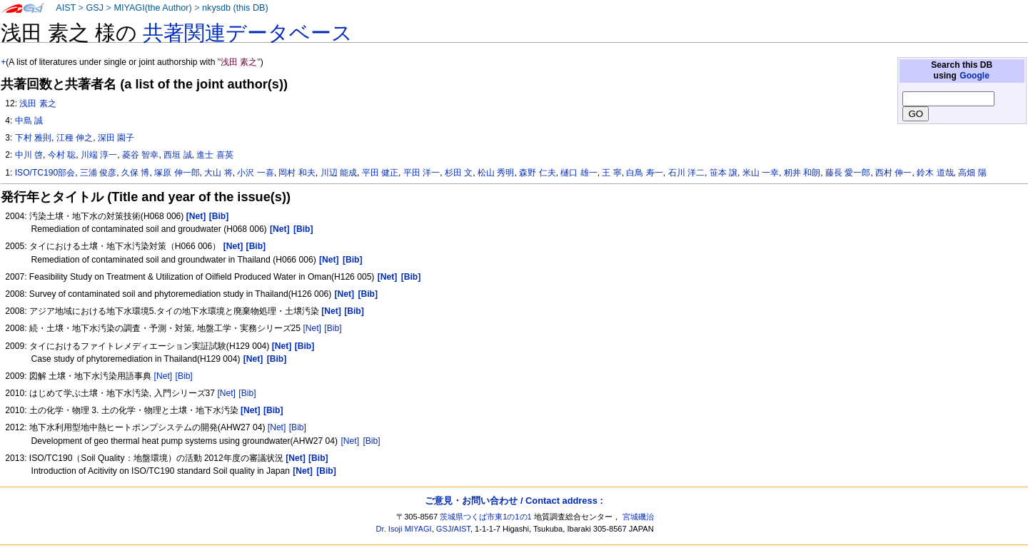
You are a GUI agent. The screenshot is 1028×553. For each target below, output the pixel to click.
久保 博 (135, 173)
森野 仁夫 (537, 173)
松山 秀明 (496, 173)
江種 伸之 (74, 138)
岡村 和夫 (296, 173)
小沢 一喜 (255, 173)
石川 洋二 (686, 173)
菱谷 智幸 (140, 155)
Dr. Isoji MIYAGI (404, 528)
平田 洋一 (421, 173)
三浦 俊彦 (98, 173)
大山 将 (218, 173)
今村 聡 (62, 155)
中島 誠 (29, 121)
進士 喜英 (214, 155)
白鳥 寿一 (644, 173)
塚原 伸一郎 (176, 173)
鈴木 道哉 (935, 173)
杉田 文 (459, 173)
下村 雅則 (33, 138)
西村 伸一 (893, 173)
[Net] (312, 328)
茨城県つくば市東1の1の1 (486, 516)
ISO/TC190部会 (45, 173)
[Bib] (332, 328)
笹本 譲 (723, 173)
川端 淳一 (99, 155)
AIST (66, 8)
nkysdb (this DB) (235, 8)
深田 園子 (116, 138)
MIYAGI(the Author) (152, 8)
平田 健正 (380, 173)
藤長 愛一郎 (847, 173)
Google (974, 76)
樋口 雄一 (578, 173)
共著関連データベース (248, 32)
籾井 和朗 (802, 173)
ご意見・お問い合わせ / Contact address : (514, 500)
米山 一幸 (760, 173)
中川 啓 (29, 155)
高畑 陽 (972, 173)
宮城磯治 (638, 516)
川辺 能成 (339, 173)
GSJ (95, 8)
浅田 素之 (37, 103)
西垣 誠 (177, 155)
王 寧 (611, 173)
